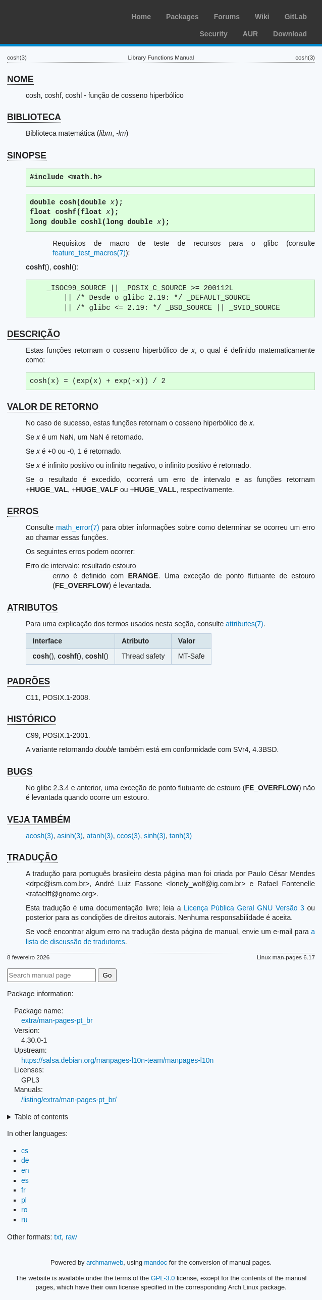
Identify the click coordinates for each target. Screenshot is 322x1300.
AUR (250, 34)
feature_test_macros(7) (89, 253)
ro (24, 1210)
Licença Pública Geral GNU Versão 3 (244, 908)
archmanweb (104, 1262)
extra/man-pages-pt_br (57, 1020)
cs (24, 1151)
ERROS (22, 511)
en (25, 1170)
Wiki (262, 17)
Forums (227, 17)
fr (23, 1190)
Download (290, 34)
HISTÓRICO (31, 719)
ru (24, 1220)
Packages (182, 17)
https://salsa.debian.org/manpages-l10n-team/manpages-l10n (117, 1060)
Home (141, 17)
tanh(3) (181, 836)
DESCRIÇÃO (33, 334)
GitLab (296, 17)
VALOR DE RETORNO (52, 407)
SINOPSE (26, 155)
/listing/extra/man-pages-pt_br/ (69, 1100)
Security (214, 34)
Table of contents (41, 1117)
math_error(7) (77, 527)
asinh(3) (70, 836)
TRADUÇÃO (32, 857)
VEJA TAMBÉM (38, 820)
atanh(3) (100, 836)
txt (58, 1237)
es (25, 1180)
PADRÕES (28, 681)
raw (71, 1237)
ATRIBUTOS (32, 608)
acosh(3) (39, 836)
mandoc (156, 1262)
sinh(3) (155, 836)
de (25, 1160)
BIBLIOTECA (34, 117)
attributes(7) (244, 624)
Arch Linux (55, 15)
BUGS (20, 772)
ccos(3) (128, 836)
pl (24, 1200)
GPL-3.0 (163, 1278)
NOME (20, 79)
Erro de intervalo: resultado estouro (81, 566)
